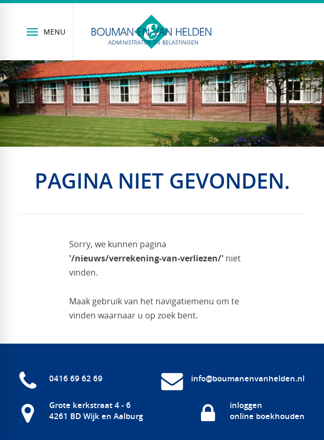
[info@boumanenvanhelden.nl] (233, 378)
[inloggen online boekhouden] (252, 411)
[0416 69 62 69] (61, 378)
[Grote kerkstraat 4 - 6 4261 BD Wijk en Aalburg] (81, 411)
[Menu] (46, 31)
